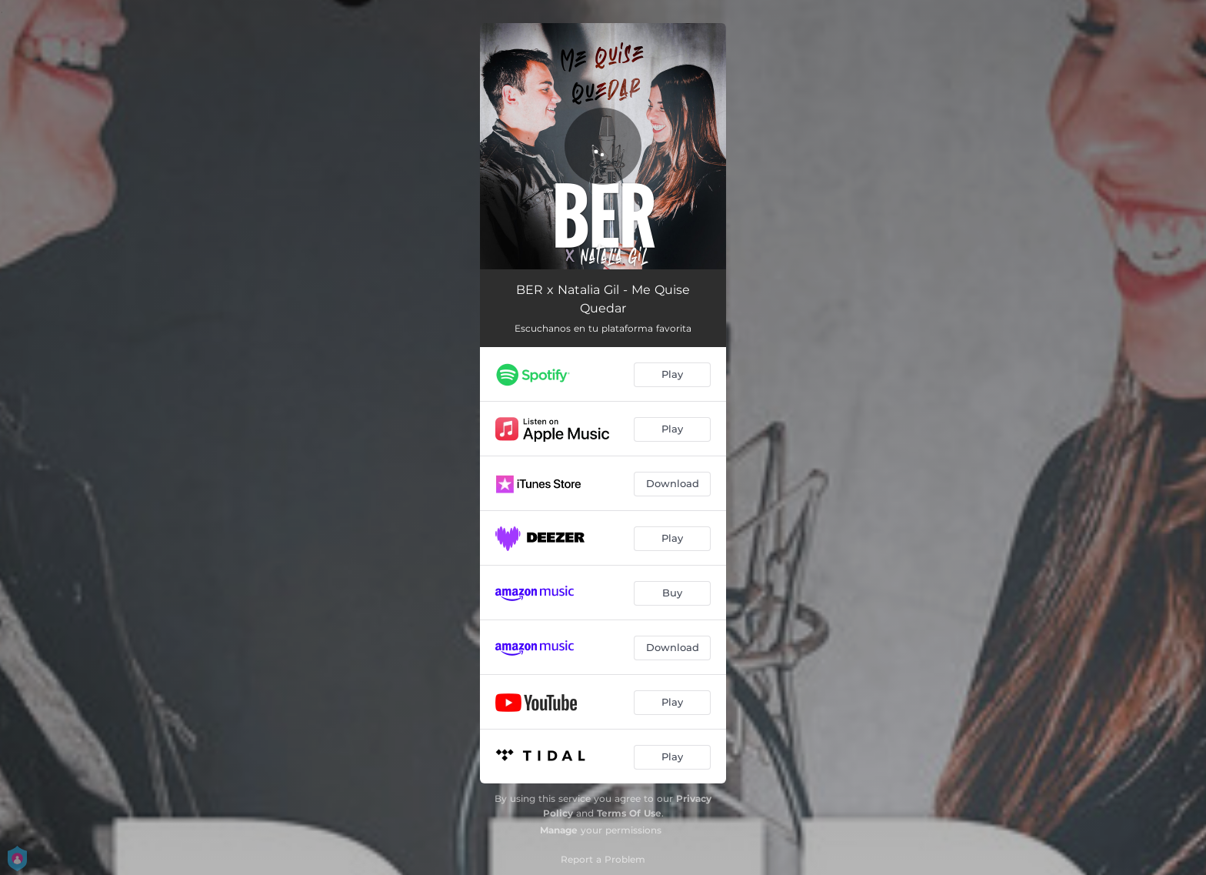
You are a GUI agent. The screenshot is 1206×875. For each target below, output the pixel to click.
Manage (559, 830)
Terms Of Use (629, 813)
